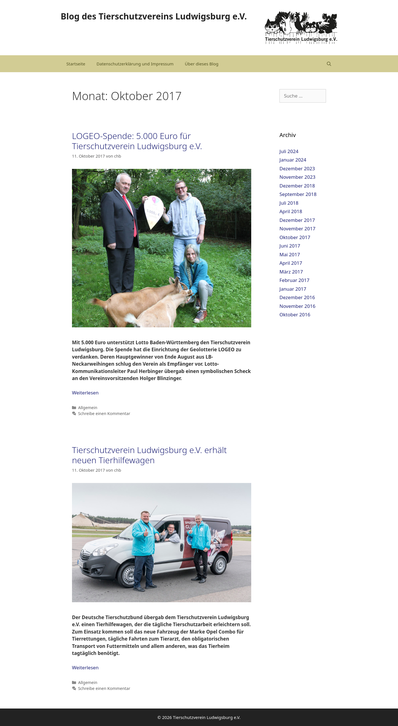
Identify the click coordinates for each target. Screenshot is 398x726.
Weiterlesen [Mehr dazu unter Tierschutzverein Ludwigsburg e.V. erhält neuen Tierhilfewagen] (85, 667)
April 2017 (290, 263)
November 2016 (297, 306)
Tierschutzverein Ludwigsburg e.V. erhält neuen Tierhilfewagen (149, 455)
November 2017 (297, 228)
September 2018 (297, 194)
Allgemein (87, 407)
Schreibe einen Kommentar (104, 413)
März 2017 (291, 271)
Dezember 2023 (297, 168)
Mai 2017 (289, 254)
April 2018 (290, 211)
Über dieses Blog (201, 64)
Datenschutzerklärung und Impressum (135, 64)
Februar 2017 (294, 280)
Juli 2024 (288, 151)
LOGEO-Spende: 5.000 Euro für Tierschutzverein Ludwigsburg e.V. (137, 141)
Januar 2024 (292, 159)
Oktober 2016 (294, 314)
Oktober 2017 (294, 237)
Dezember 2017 (297, 220)
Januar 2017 (292, 289)
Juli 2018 (288, 203)
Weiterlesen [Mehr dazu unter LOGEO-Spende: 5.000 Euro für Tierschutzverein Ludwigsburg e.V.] (85, 392)
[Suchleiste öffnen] (329, 63)
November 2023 (297, 177)
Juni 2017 (289, 245)
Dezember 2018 (297, 185)
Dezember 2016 (297, 297)
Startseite (75, 64)
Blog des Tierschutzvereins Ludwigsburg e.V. (154, 16)
